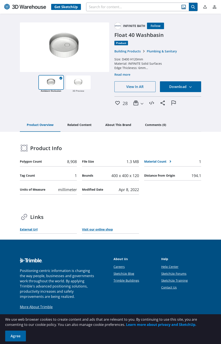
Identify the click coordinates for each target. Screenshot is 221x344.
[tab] (40, 125)
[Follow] (155, 26)
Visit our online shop (97, 229)
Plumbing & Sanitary (162, 51)
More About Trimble (36, 307)
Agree (16, 336)
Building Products (127, 51)
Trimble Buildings (126, 280)
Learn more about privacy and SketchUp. (161, 324)
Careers (119, 267)
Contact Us (169, 287)
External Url (29, 229)
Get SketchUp (66, 7)
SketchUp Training (174, 280)
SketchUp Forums (173, 274)
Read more (122, 74)
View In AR (135, 86)
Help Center (169, 267)
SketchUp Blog (124, 274)
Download (180, 86)
